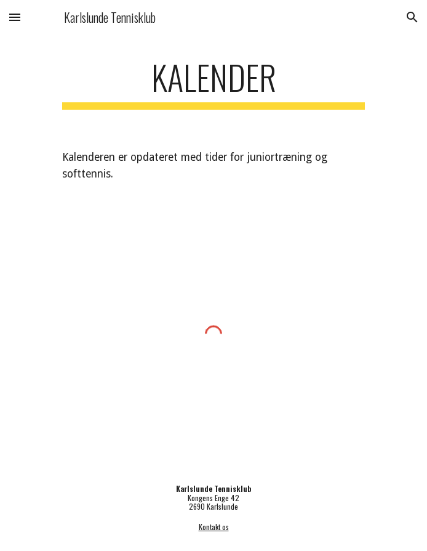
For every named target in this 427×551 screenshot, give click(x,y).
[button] (15, 17)
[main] (213, 83)
